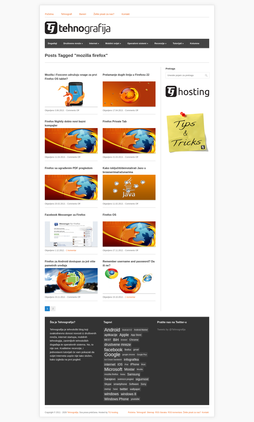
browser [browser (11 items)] (124, 340)
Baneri (82, 14)
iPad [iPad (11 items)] (126, 364)
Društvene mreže (73, 43)
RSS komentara (175, 412)
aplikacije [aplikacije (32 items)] (110, 335)
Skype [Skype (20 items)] (107, 384)
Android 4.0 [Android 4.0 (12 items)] (127, 330)
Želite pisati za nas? (103, 14)
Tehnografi (66, 14)
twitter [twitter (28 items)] (124, 389)
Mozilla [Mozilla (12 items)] (140, 369)
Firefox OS (109, 214)
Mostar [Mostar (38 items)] (129, 369)
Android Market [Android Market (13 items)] (141, 330)
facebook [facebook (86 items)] (113, 349)
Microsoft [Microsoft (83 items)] (113, 369)
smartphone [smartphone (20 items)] (120, 384)
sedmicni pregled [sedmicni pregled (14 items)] (126, 379)
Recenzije (160, 43)
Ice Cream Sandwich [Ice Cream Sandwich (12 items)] (113, 360)
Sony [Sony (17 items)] (143, 384)
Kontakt (126, 14)
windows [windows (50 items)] (111, 394)
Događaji (52, 43)
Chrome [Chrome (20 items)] (134, 339)
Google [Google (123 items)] (112, 354)
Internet (94, 43)
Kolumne (194, 43)
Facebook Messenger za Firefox (65, 214)
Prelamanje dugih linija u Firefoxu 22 (126, 74)
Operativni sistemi (137, 43)
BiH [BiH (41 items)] (116, 340)
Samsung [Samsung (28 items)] (133, 374)
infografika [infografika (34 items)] (131, 359)
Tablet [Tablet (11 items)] (115, 389)
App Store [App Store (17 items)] (136, 335)
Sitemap (150, 412)
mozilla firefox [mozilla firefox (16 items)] (111, 374)
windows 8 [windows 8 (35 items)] (128, 394)
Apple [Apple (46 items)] (124, 335)
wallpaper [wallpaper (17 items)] (135, 389)
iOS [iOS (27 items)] (120, 364)
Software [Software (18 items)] (134, 384)
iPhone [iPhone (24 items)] (134, 364)
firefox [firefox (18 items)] (128, 349)
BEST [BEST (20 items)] (107, 339)
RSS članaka (161, 412)
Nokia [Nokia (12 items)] (122, 374)
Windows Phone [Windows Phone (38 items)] (116, 399)
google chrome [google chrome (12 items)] (128, 355)
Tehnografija (72, 412)
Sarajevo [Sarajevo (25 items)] (109, 379)
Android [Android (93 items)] (112, 330)
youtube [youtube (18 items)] (135, 399)
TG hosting (113, 412)
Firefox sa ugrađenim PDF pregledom (69, 168)
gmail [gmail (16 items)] (136, 349)
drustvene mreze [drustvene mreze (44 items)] (117, 344)
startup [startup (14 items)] (107, 389)
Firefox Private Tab (115, 121)
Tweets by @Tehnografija (171, 329)
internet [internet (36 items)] (109, 364)
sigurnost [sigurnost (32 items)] (142, 379)
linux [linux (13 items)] (143, 364)
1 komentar (71, 250)
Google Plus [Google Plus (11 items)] (142, 355)
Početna (49, 14)
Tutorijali (178, 43)
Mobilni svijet (113, 43)
